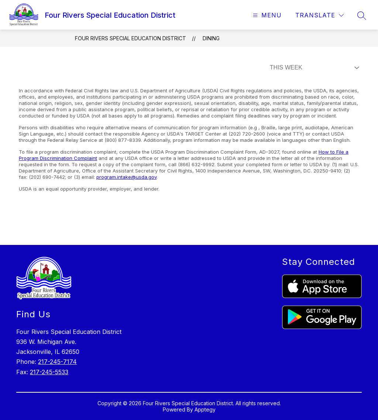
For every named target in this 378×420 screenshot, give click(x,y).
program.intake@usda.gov (126, 177)
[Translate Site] (319, 15)
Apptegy (205, 409)
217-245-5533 (49, 372)
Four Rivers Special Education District (130, 38)
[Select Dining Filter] (313, 68)
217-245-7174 (57, 361)
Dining (211, 38)
